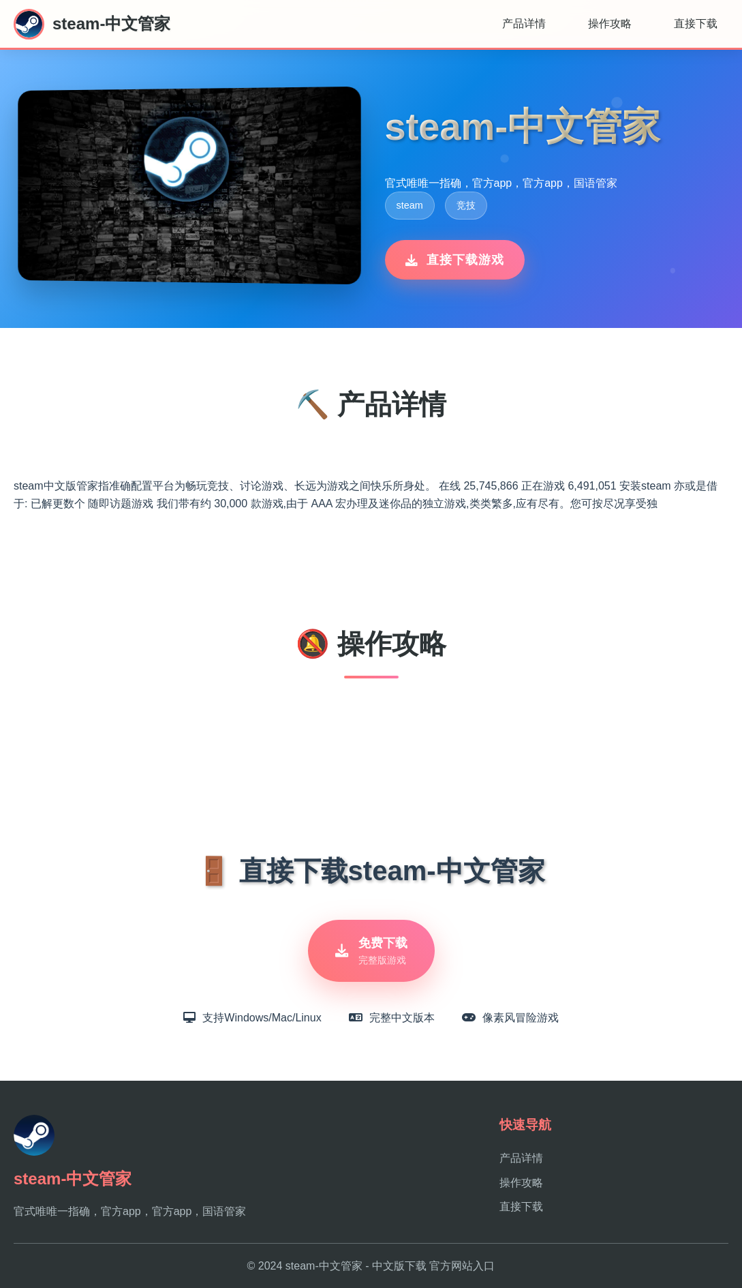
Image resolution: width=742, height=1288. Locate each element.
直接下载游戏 (454, 260)
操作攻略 (610, 23)
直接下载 (695, 23)
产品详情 (524, 23)
